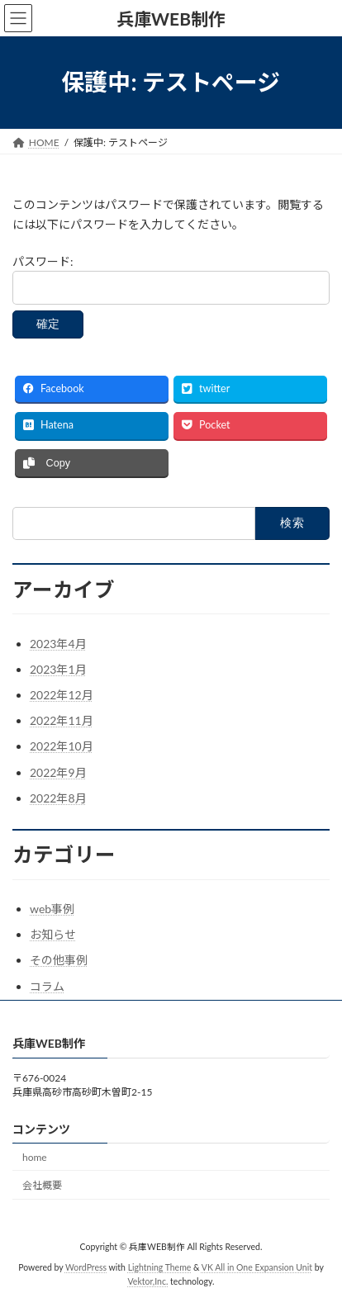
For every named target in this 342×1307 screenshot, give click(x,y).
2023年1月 (58, 669)
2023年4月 (58, 644)
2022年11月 (61, 720)
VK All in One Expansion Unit (257, 1266)
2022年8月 (58, 798)
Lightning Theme (160, 1266)
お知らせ (53, 934)
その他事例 (59, 960)
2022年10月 (61, 746)
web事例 (52, 909)
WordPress (86, 1266)
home (34, 1156)
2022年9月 (58, 772)
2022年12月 (61, 695)
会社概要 (42, 1185)
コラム (47, 986)
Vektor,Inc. (148, 1281)
